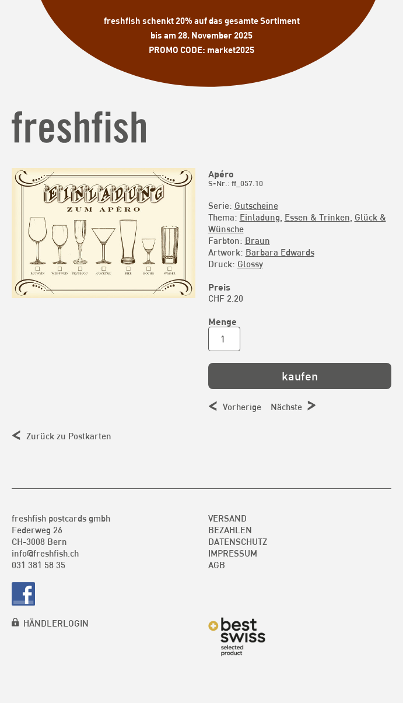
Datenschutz (237, 541)
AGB (216, 564)
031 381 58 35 (38, 564)
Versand (227, 518)
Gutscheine (256, 205)
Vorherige (242, 406)
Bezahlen (230, 529)
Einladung (260, 217)
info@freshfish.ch (45, 553)
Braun (257, 240)
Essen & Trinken (317, 217)
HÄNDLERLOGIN (56, 623)
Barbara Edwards (280, 252)
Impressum (232, 553)
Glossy (250, 263)
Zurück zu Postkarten (68, 436)
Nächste (286, 406)
